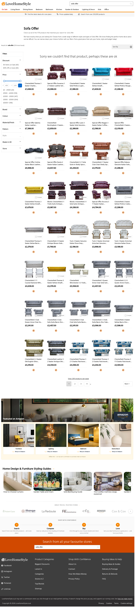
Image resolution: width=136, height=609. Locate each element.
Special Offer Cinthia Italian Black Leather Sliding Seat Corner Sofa (32, 163)
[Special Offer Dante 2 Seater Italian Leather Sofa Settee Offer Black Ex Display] (56, 150)
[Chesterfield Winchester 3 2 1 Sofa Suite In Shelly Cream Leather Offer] (78, 268)
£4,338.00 (74, 207)
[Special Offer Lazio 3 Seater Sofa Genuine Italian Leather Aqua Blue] (78, 111)
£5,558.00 (74, 286)
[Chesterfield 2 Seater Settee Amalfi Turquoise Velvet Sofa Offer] (101, 71)
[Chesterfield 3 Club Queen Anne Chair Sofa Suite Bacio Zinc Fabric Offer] (34, 308)
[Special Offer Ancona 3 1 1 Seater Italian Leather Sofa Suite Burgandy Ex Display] (101, 189)
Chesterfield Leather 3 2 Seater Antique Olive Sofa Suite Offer (55, 360)
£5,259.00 (74, 168)
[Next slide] (130, 484)
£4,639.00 (29, 286)
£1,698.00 (29, 89)
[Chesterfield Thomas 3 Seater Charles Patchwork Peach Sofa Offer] (34, 71)
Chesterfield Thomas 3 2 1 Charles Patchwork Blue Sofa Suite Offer (78, 360)
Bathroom (49, 9)
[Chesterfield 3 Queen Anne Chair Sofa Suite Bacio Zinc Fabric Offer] (101, 268)
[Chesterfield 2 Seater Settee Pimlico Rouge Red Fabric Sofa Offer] (123, 71)
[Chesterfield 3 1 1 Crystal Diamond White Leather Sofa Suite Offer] (34, 268)
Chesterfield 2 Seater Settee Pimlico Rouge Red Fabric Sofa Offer (122, 84)
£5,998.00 (51, 89)
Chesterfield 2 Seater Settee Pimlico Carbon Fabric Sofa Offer (123, 203)
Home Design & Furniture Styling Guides (29, 469)
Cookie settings (126, 603)
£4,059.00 (51, 365)
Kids (99, 9)
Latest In (38, 569)
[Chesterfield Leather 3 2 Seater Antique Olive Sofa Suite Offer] (56, 347)
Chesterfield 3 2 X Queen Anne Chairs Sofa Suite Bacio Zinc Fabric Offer (122, 281)
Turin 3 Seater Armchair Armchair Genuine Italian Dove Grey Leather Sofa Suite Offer (100, 242)
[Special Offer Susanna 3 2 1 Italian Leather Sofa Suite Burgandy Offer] (56, 71)
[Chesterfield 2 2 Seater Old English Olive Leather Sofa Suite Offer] (34, 347)
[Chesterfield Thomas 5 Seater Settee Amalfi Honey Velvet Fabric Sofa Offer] (56, 268)
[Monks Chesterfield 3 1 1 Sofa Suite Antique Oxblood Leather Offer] (56, 189)
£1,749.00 (51, 247)
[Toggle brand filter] (11, 109)
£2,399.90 (74, 129)
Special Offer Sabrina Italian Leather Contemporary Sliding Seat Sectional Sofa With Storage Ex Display (33, 124)
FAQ (104, 579)
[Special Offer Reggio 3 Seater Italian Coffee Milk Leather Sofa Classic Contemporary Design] (101, 111)
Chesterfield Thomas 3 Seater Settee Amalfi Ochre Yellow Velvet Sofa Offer (33, 203)
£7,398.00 (29, 129)
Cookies (109, 603)
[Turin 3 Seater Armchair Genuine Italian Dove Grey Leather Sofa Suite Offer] (123, 229)
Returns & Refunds (109, 574)
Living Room (15, 9)
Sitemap (38, 588)
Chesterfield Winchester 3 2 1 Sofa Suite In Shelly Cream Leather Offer (77, 281)
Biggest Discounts (42, 564)
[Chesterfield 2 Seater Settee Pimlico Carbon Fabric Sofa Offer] (123, 189)
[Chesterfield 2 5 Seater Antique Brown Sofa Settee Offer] (56, 229)
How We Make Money (77, 574)
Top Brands (39, 583)
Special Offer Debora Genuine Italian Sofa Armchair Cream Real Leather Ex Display (122, 163)
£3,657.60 (51, 168)
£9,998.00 (29, 168)
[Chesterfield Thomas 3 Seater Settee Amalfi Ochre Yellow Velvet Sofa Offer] (34, 189)
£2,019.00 (119, 129)
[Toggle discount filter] (11, 60)
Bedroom (39, 9)
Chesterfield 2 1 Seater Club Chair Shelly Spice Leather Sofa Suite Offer (100, 163)
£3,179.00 (96, 168)
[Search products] (101, 4)
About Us (72, 564)
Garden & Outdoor (72, 9)
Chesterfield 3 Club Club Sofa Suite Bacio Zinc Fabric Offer (78, 321)
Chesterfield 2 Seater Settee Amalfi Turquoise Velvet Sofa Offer (100, 84)
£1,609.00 (96, 89)
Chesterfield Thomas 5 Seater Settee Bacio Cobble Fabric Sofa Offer (33, 242)
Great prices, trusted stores (67, 505)
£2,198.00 (96, 129)
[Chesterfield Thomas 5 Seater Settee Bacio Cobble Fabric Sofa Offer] (34, 229)
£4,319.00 (29, 365)
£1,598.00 (119, 326)
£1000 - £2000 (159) (10, 93)
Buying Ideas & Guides (111, 564)
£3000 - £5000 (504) (10, 99)
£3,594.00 (119, 365)
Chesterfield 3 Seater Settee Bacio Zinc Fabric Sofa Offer (122, 321)
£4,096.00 (74, 365)
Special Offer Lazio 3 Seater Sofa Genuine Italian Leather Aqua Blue (77, 124)
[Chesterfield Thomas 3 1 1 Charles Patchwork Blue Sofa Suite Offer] (123, 347)
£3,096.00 (96, 326)
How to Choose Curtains (13, 492)
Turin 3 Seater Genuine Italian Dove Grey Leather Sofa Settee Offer (78, 242)
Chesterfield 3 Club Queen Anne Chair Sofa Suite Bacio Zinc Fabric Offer (33, 321)
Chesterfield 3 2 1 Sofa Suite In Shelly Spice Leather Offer (78, 163)
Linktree (6, 589)
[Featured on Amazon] (67, 410)
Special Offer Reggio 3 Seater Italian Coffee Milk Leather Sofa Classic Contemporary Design (100, 124)
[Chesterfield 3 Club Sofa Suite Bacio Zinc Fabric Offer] (56, 308)
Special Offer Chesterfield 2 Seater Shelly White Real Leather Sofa (122, 124)
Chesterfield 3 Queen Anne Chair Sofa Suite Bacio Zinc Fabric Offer (100, 281)
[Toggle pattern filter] (11, 128)
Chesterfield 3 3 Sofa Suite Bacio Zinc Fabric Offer (100, 321)
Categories (39, 574)
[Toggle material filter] (11, 122)
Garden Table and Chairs (43, 492)
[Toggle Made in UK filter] (11, 141)
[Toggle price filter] (11, 74)
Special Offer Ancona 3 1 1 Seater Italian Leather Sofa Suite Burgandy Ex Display (100, 203)
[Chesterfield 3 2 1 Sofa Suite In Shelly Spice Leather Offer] (78, 150)
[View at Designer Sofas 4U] (33, 94)
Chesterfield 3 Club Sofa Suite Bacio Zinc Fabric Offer (55, 321)
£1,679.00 (29, 207)
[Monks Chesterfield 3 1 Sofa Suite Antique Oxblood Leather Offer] (78, 189)
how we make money (125, 599)
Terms (116, 603)
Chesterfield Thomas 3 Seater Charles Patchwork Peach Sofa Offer (33, 84)
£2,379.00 (29, 247)
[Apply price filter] (20, 85)
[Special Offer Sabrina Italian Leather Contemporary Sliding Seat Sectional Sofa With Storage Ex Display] (34, 111)
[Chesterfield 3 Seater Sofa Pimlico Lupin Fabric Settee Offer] (78, 71)
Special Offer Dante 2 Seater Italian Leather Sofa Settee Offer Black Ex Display (55, 163)
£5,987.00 (51, 207)
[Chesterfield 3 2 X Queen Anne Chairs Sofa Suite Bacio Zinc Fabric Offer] (123, 268)
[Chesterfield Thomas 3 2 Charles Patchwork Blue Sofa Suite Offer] (101, 347)
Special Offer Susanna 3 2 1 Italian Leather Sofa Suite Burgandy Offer (56, 84)
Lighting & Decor (88, 9)
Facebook (6, 565)
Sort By (122, 46)
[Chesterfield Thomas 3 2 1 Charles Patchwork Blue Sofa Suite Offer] (78, 347)
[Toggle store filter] (11, 148)
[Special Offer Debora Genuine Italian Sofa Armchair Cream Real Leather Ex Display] (123, 150)
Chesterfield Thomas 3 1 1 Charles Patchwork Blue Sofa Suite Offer (123, 360)
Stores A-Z (39, 579)
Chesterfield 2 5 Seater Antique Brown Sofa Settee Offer (55, 242)
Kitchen (59, 9)
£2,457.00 (96, 286)
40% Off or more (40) (11, 68)
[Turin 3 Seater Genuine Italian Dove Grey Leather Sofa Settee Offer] (78, 229)
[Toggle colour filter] (11, 115)
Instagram (6, 571)
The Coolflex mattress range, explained (105, 493)
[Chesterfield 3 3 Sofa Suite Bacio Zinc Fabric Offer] (101, 308)
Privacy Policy (74, 579)
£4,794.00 (96, 207)
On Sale (4, 9)
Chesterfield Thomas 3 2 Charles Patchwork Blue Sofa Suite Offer (100, 360)
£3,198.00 (119, 247)
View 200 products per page (78, 378)
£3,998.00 (96, 247)
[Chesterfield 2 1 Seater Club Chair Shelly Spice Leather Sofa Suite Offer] (101, 150)
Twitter (5, 577)
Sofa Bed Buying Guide (73, 492)
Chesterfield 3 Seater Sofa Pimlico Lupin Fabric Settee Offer (77, 84)
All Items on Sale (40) (11, 65)
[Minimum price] (6, 85)
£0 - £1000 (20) (8, 90)
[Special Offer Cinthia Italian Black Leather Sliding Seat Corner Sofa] (34, 150)
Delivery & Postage (110, 569)
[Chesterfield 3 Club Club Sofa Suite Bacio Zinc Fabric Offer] (78, 308)
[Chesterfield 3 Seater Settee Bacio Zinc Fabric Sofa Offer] (123, 308)
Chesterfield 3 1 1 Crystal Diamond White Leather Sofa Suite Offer (33, 281)
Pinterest (6, 583)
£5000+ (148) (8, 103)
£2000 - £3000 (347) (10, 96)
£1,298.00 (119, 89)
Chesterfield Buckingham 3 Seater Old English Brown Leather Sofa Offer (55, 124)
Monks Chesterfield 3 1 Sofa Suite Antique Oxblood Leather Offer (78, 203)
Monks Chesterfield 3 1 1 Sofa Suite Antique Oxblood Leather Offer (55, 203)
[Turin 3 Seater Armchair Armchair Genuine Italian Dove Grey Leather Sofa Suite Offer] (101, 229)
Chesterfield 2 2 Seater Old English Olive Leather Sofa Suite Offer (33, 360)
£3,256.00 (96, 365)
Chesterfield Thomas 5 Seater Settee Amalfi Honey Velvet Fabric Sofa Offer (55, 281)
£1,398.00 (74, 89)
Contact (71, 569)
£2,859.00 (51, 129)
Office (106, 9)
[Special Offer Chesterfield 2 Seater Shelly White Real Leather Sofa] (123, 111)
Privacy (101, 603)
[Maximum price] (15, 85)
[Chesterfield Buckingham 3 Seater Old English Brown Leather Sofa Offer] (56, 111)
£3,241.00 (119, 286)
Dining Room (28, 9)
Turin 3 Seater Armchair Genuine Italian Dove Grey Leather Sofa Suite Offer (123, 242)
